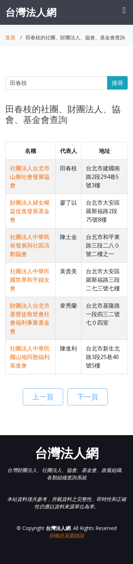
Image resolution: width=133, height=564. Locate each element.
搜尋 (117, 83)
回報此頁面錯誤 (66, 535)
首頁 (10, 37)
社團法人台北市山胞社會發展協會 (30, 176)
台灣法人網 (31, 12)
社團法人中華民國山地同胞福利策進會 (30, 356)
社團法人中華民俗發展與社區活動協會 (30, 245)
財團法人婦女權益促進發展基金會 (30, 211)
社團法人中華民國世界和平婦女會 (30, 279)
